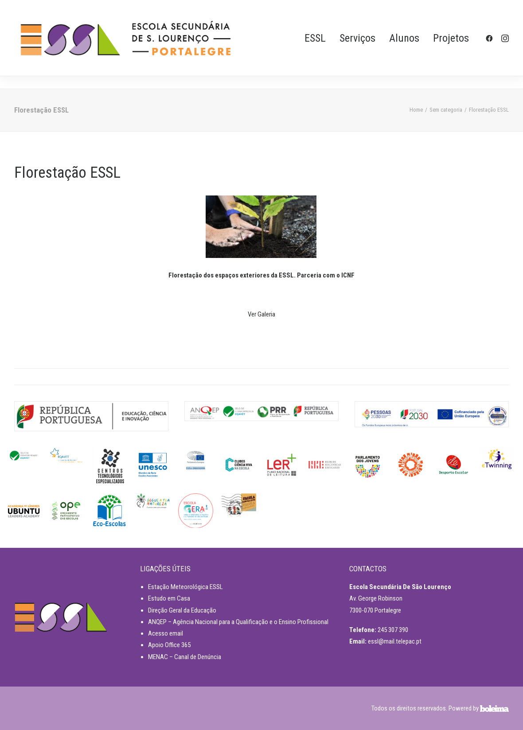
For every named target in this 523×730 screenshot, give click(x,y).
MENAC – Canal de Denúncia (184, 657)
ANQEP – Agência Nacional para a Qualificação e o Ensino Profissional (238, 622)
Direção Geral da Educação (182, 610)
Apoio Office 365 (169, 645)
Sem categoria (445, 109)
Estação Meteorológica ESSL (185, 587)
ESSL (315, 38)
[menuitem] (315, 38)
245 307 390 (393, 630)
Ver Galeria (261, 314)
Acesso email (165, 633)
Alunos (404, 38)
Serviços (357, 38)
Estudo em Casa (169, 598)
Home (416, 109)
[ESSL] (125, 38)
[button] (491, 38)
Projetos (451, 38)
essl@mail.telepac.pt (395, 641)
